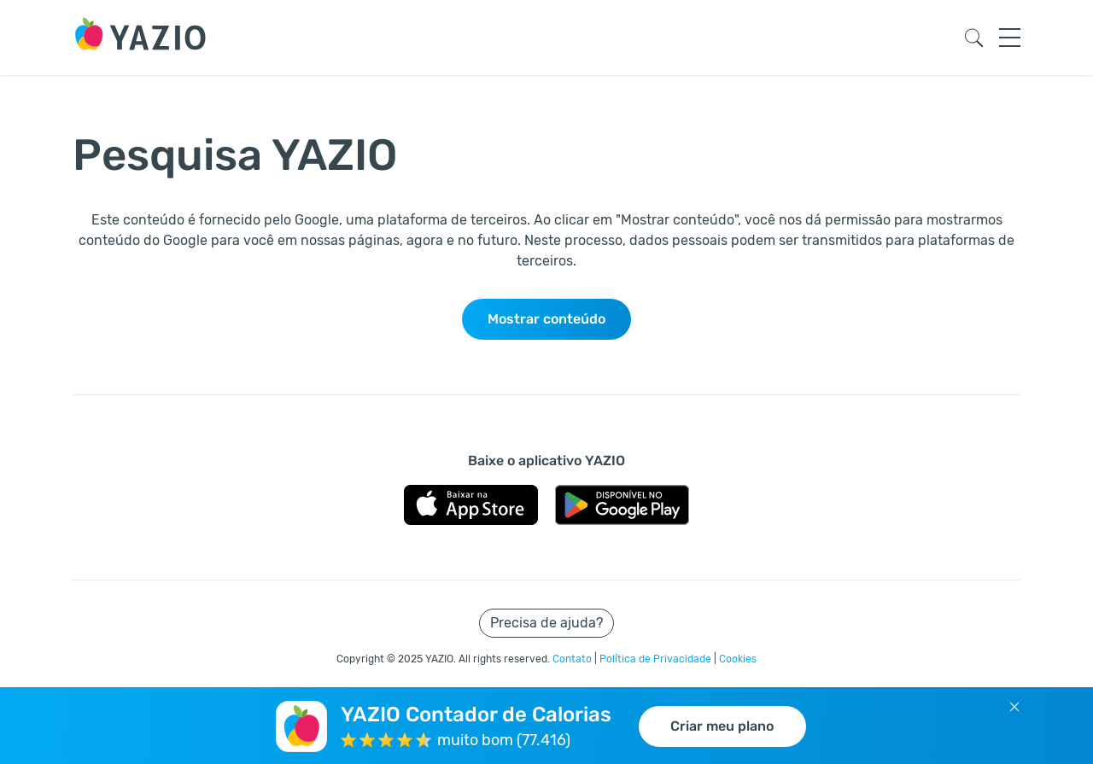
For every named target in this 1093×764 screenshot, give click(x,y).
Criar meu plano (722, 726)
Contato (573, 659)
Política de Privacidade (656, 659)
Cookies (738, 659)
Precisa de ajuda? (546, 623)
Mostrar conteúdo (546, 319)
